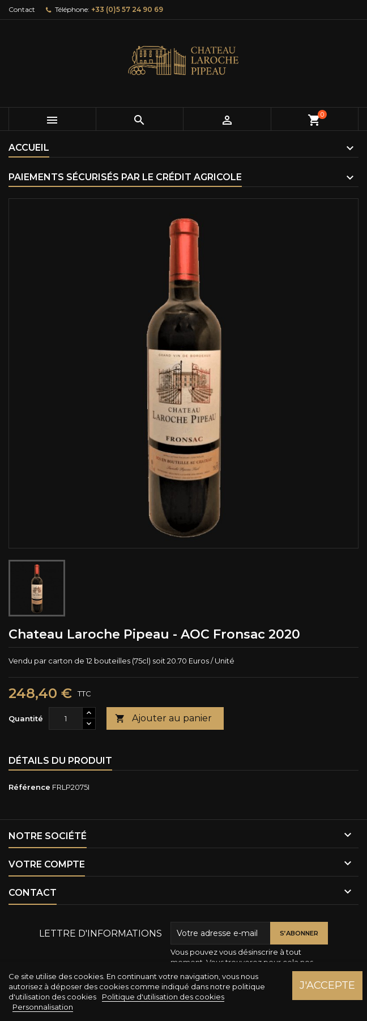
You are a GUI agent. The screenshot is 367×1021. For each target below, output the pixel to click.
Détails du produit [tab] (60, 760)
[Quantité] (66, 718)
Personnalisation (42, 1006)
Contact (21, 9)
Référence (29, 787)
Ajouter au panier (163, 719)
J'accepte (327, 985)
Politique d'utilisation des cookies (163, 996)
